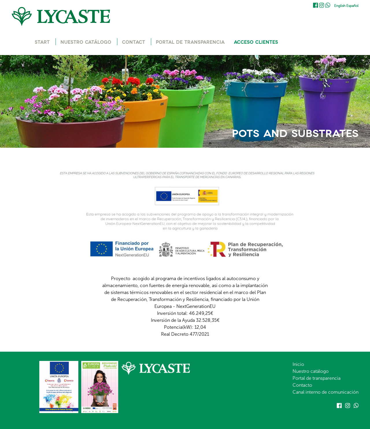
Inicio (298, 364)
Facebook (315, 5)
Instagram (321, 5)
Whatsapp (327, 5)
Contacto (302, 385)
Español (352, 6)
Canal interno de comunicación (325, 392)
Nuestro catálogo (311, 371)
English (339, 6)
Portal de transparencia (317, 378)
